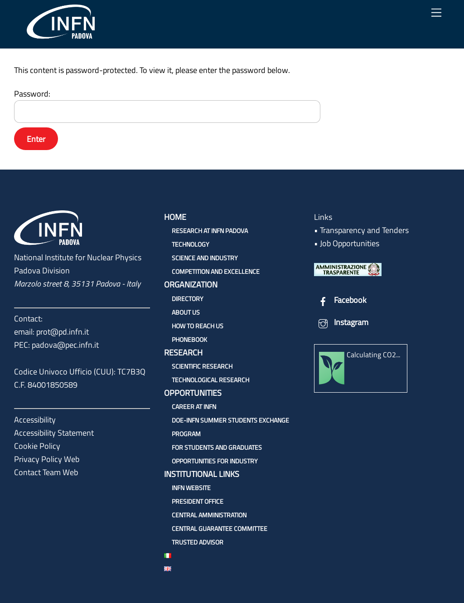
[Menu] (436, 12)
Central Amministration (209, 515)
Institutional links (201, 474)
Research (183, 352)
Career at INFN (194, 406)
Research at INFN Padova (210, 230)
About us (186, 312)
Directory (187, 298)
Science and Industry (205, 258)
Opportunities (193, 393)
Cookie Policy (37, 446)
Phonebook (189, 339)
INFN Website (191, 487)
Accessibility (35, 419)
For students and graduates (217, 447)
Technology (190, 244)
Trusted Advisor (197, 542)
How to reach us (197, 326)
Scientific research (202, 366)
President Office (197, 501)
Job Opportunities (349, 243)
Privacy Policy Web (46, 459)
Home (175, 217)
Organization (191, 284)
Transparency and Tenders (364, 230)
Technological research (210, 379)
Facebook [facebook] (340, 300)
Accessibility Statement (54, 433)
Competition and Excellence (216, 271)
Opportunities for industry (215, 461)
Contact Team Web (46, 472)
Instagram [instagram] (341, 322)
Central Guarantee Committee (219, 528)
